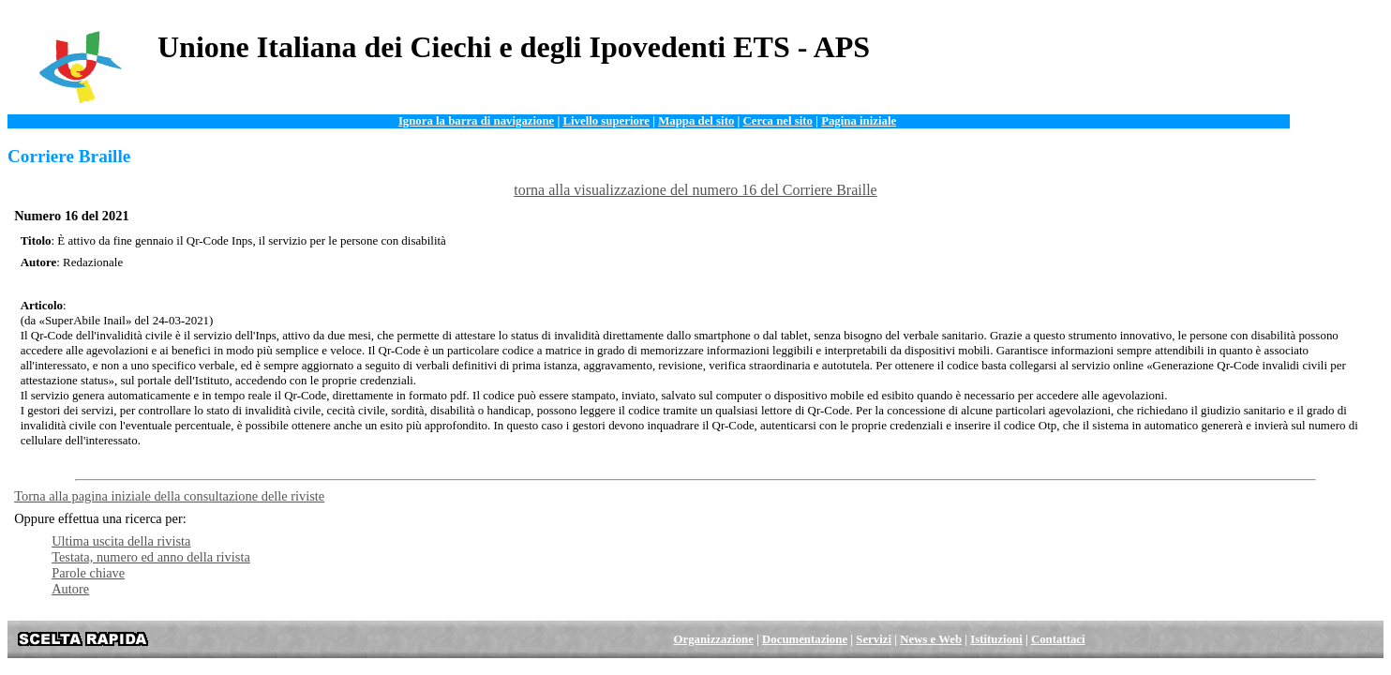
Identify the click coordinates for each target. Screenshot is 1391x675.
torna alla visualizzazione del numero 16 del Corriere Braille (695, 190)
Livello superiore (606, 121)
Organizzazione (714, 639)
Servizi (873, 639)
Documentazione (804, 639)
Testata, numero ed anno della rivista (151, 556)
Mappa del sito (696, 121)
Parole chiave (88, 572)
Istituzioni (996, 639)
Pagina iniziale (858, 121)
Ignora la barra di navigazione (476, 121)
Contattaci (1058, 639)
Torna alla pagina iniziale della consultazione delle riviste (169, 495)
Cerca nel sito (778, 121)
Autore (70, 588)
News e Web (931, 639)
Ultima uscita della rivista (121, 540)
